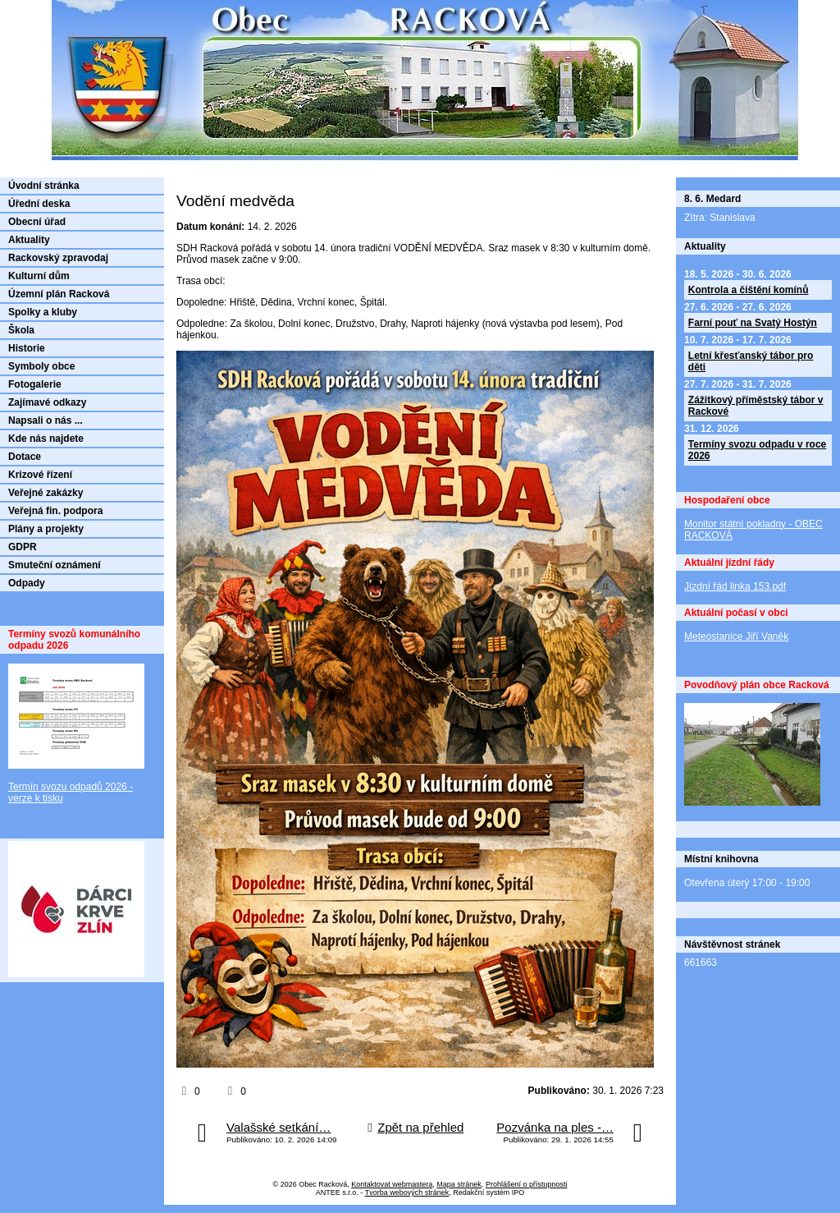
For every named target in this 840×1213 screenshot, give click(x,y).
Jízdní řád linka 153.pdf (735, 586)
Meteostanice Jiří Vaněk (736, 636)
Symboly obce (41, 366)
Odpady (26, 583)
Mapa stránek (459, 1184)
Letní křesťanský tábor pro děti (750, 361)
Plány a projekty (46, 529)
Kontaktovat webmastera (391, 1184)
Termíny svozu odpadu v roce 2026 (757, 450)
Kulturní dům (39, 276)
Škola (21, 330)
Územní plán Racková (58, 294)
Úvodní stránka (44, 185)
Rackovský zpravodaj (58, 258)
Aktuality (29, 240)
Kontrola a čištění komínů (748, 290)
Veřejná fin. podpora (55, 511)
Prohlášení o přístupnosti (527, 1184)
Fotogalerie (35, 384)
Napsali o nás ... (45, 420)
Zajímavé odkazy (47, 402)
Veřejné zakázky (45, 493)
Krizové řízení (40, 474)
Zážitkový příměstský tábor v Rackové (756, 405)
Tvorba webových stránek (407, 1192)
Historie (26, 348)
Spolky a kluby (42, 312)
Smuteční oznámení (54, 565)
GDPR (22, 547)
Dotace (24, 456)
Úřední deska (39, 203)
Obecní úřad (37, 221)
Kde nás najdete (46, 438)
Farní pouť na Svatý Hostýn (752, 323)
